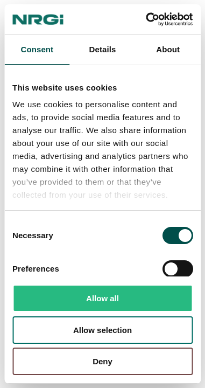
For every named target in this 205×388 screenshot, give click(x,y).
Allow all (102, 298)
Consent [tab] (36, 49)
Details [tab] (102, 49)
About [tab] (168, 49)
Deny (102, 361)
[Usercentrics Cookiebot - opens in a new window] (147, 19)
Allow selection (102, 330)
